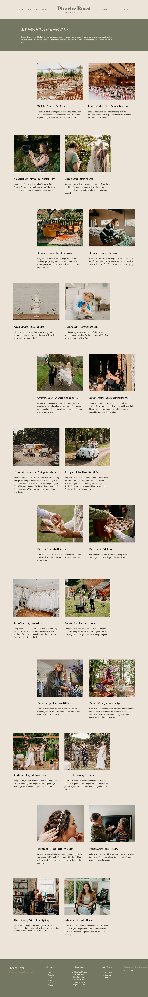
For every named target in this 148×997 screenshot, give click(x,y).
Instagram (107, 975)
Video (51, 977)
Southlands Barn (79, 979)
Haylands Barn (79, 974)
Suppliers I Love (107, 972)
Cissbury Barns (79, 982)
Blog (107, 977)
